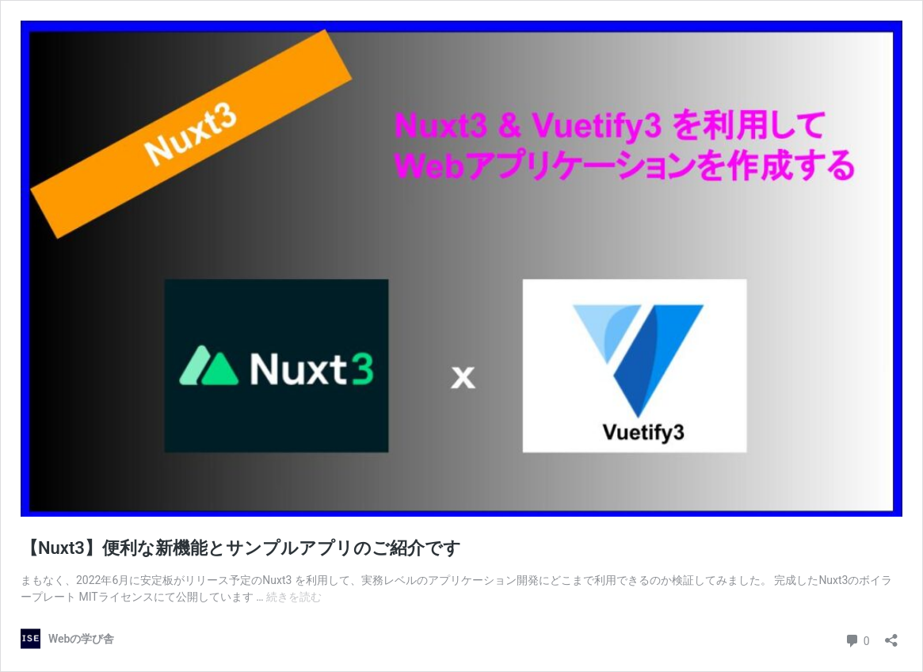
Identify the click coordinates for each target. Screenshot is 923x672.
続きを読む (294, 596)
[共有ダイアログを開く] (891, 635)
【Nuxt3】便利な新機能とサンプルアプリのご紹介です (241, 548)
